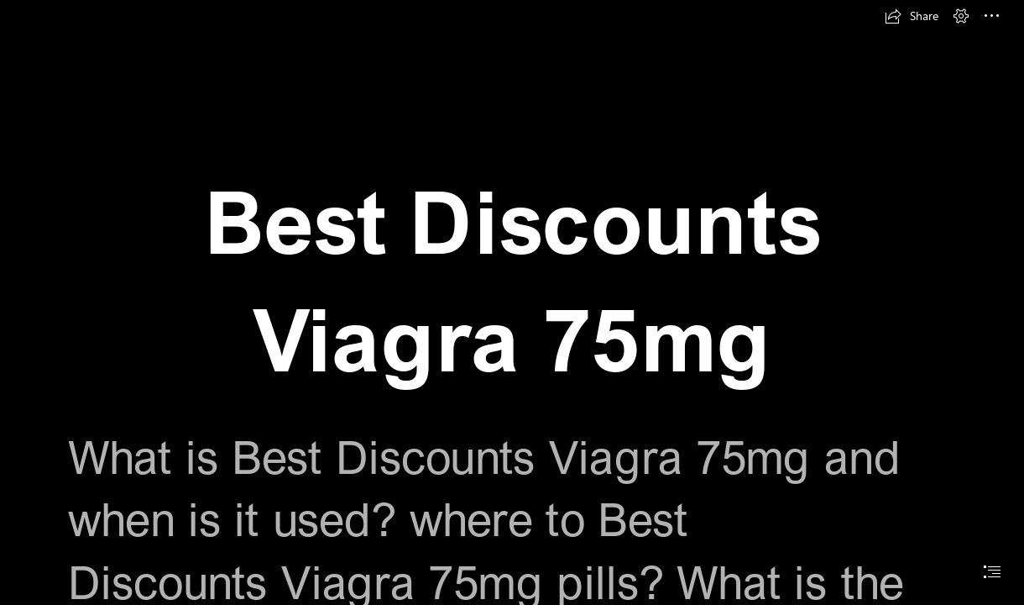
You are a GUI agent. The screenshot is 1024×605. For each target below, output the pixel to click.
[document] (512, 302)
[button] (911, 16)
